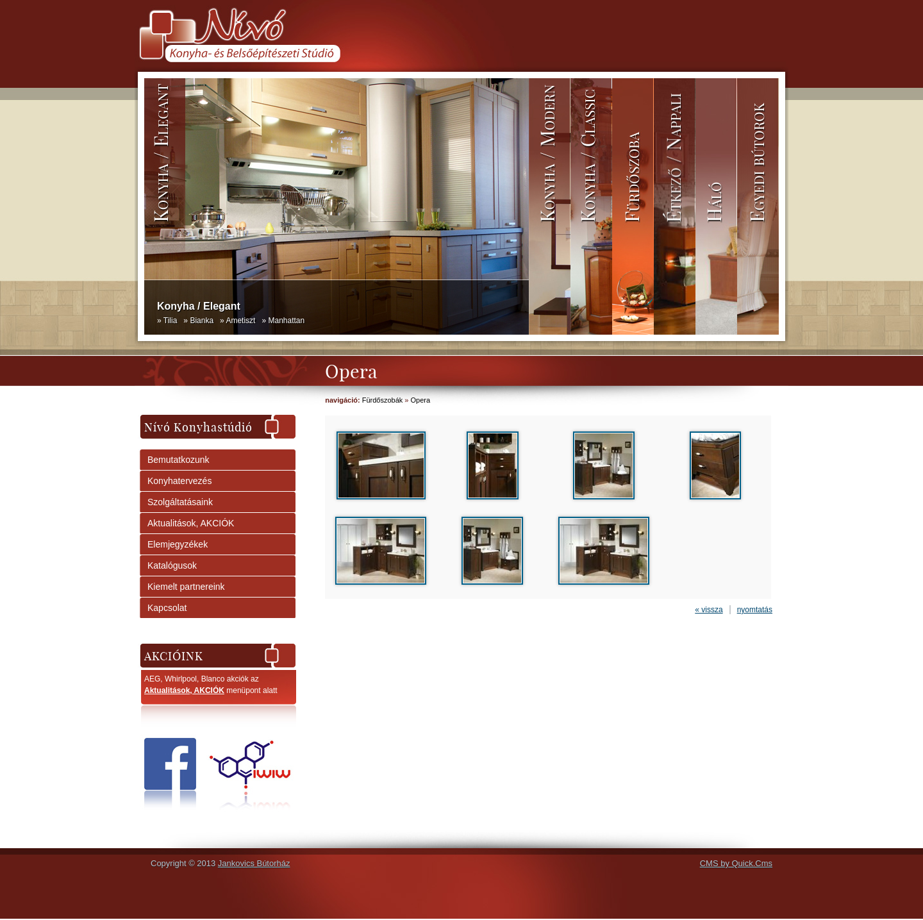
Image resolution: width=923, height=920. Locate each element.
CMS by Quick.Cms (736, 863)
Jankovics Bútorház (254, 863)
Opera (421, 400)
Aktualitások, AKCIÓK (190, 523)
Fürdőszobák (382, 400)
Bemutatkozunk (178, 460)
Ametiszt (240, 320)
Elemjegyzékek (177, 544)
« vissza (708, 609)
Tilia (170, 320)
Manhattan (286, 320)
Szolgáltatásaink (180, 502)
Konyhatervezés (179, 481)
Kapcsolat (167, 608)
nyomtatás (754, 609)
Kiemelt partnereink (186, 586)
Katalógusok (172, 565)
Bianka (201, 320)
